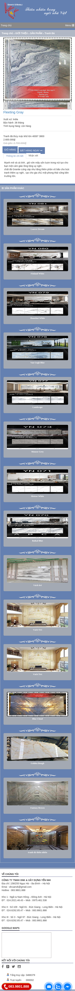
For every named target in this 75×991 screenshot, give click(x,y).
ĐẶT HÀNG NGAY (31, 150)
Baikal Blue (37, 540)
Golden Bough (37, 763)
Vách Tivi (37, 629)
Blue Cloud (37, 719)
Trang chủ (8, 33)
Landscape (37, 407)
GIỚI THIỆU (21, 33)
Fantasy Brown (37, 808)
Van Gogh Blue (37, 362)
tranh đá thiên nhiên (37, 852)
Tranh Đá (50, 33)
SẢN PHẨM (36, 33)
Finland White (37, 273)
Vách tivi (37, 585)
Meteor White (37, 496)
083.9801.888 (18, 986)
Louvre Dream (37, 229)
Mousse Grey (37, 451)
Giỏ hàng (10, 149)
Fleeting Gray (13, 112)
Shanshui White (37, 318)
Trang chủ (6, 25)
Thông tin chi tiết (14, 156)
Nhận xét (33, 155)
